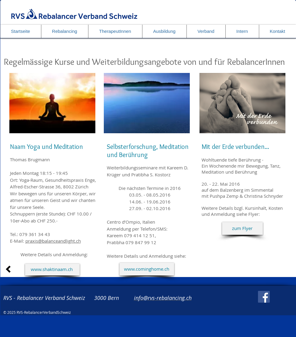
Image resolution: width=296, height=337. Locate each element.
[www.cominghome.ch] (146, 269)
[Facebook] (264, 297)
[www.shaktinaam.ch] (52, 270)
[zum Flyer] (242, 228)
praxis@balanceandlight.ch (53, 241)
